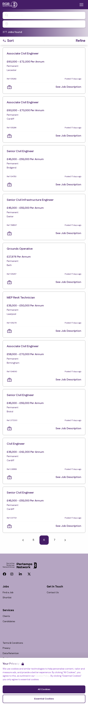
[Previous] (23, 540)
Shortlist (7, 597)
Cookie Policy (42, 676)
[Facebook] (4, 574)
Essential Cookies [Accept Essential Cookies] (44, 698)
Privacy (6, 648)
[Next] (65, 540)
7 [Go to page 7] (54, 540)
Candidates (9, 621)
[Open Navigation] (81, 5)
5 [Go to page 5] (33, 540)
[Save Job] (9, 87)
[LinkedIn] (20, 574)
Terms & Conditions (13, 643)
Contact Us (53, 592)
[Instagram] (12, 574)
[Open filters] (80, 41)
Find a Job (8, 592)
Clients (6, 616)
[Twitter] (29, 574)
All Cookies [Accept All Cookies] (44, 689)
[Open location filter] (44, 24)
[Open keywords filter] (44, 15)
